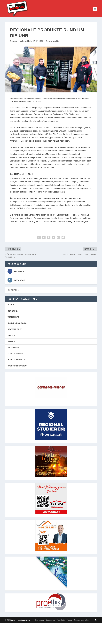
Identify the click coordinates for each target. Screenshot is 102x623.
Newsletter (61, 620)
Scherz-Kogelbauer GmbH (21, 620)
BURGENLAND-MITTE (16, 360)
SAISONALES (13, 347)
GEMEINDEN (13, 311)
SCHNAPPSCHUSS (15, 354)
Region (49, 41)
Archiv (56, 41)
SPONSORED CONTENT (17, 366)
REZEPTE (12, 341)
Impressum (39, 620)
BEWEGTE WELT (14, 329)
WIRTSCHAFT (13, 317)
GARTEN (11, 335)
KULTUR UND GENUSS (17, 323)
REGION (11, 305)
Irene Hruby (27, 41)
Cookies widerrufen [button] (81, 620)
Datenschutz (50, 620)
